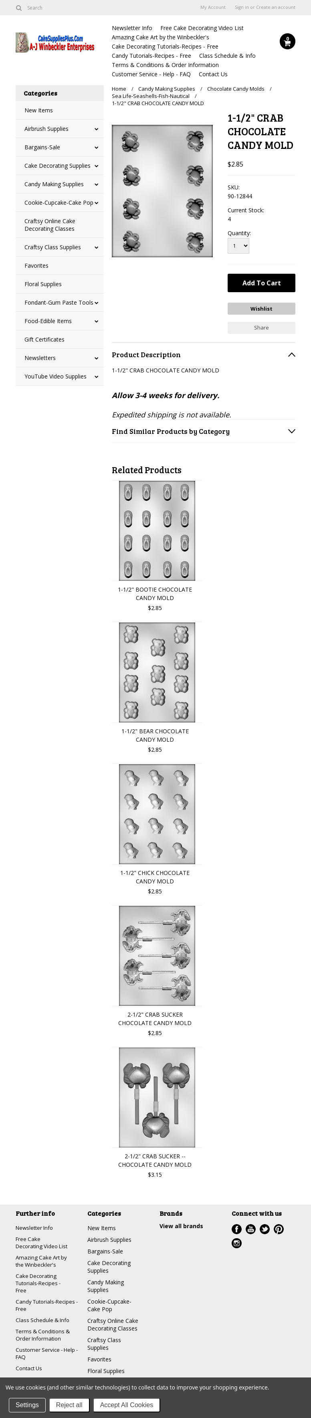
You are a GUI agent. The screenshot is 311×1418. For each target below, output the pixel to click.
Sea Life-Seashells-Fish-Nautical (151, 96)
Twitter (265, 1228)
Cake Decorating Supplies (57, 165)
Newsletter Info (132, 28)
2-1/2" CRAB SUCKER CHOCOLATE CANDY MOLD (155, 1017)
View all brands (181, 1225)
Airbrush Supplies (46, 128)
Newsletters (40, 358)
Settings (27, 1405)
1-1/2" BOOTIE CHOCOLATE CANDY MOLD (155, 592)
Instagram (237, 1242)
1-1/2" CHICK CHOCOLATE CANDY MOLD (155, 876)
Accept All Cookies (126, 1405)
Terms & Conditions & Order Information (165, 65)
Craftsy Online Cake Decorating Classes (49, 224)
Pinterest (279, 1228)
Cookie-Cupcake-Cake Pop (58, 202)
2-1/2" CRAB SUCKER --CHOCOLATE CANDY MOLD (155, 1159)
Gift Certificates (44, 339)
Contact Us (213, 74)
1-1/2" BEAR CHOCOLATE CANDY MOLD (155, 734)
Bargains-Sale (42, 147)
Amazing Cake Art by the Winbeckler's (160, 37)
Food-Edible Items (48, 321)
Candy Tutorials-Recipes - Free (151, 55)
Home (119, 88)
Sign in (242, 7)
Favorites (36, 265)
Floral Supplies (43, 284)
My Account (213, 7)
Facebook (237, 1228)
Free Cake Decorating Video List (202, 28)
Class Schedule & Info (227, 55)
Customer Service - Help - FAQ (151, 74)
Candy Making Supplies (54, 184)
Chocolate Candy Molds (236, 88)
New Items (38, 110)
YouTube (251, 1228)
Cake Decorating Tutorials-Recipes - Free (165, 46)
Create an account (275, 7)
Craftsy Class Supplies (52, 247)
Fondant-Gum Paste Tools (58, 302)
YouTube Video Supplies (55, 376)
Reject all (69, 1405)
